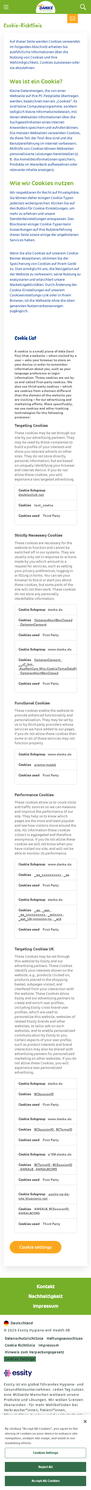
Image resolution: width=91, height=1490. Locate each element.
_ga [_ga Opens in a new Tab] (66, 875)
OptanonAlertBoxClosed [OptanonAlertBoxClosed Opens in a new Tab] (53, 620)
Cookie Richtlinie (20, 1345)
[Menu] (6, 7)
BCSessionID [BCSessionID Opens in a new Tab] (44, 1094)
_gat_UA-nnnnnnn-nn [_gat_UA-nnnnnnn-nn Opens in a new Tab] (35, 919)
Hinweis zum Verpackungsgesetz (34, 1352)
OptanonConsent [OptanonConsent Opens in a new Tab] (33, 624)
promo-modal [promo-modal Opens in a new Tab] (45, 765)
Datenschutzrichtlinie (24, 1338)
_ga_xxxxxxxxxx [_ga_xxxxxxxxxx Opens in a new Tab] (48, 875)
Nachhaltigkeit (45, 1296)
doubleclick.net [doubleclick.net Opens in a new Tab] (31, 495)
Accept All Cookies (45, 1481)
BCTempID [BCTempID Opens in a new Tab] (64, 1129)
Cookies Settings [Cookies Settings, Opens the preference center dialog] (45, 1453)
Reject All (45, 1467)
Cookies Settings (20, 1359)
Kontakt (46, 1286)
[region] (45, 1452)
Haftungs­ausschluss (65, 1338)
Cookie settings (35, 1247)
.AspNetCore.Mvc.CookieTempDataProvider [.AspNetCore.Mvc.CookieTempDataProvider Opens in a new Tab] (52, 668)
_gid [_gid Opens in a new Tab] (57, 919)
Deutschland (18, 1323)
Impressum (45, 1306)
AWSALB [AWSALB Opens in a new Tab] (27, 1169)
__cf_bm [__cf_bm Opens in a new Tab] (25, 664)
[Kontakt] (72, 18)
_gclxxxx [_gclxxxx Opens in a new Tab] (55, 914)
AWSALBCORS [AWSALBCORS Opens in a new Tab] (46, 1169)
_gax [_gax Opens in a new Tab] (46, 910)
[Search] (83, 6)
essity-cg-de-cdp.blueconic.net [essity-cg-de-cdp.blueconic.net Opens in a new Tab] (44, 1196)
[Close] (85, 1421)
